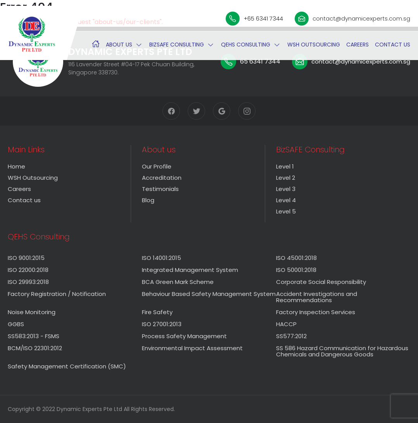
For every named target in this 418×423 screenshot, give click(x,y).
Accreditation (161, 178)
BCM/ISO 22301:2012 (35, 348)
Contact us (392, 44)
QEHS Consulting (245, 44)
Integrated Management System (190, 270)
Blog (148, 200)
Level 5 (286, 211)
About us (119, 44)
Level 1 (285, 166)
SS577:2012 (291, 336)
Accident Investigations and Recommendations (316, 297)
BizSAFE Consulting (176, 44)
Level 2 (285, 178)
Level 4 (286, 200)
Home (16, 166)
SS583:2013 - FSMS (33, 336)
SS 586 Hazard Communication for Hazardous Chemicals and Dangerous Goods (342, 351)
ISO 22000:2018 (28, 270)
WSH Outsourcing (313, 44)
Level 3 (285, 189)
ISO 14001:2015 (161, 258)
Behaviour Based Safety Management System (209, 294)
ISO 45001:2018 (296, 258)
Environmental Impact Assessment (192, 348)
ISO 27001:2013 (161, 324)
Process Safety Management (184, 336)
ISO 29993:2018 (28, 282)
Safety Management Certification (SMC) (67, 366)
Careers (357, 44)
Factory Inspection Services (315, 312)
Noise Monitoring (31, 312)
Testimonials (160, 189)
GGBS (16, 324)
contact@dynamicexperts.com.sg (352, 19)
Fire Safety (157, 312)
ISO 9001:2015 (26, 258)
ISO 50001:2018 (296, 270)
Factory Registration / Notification (57, 294)
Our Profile (156, 166)
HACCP (286, 324)
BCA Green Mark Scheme (178, 282)
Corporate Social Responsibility (321, 282)
